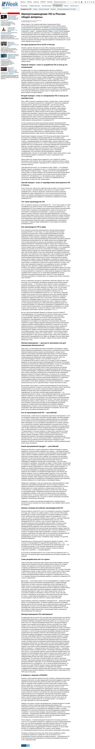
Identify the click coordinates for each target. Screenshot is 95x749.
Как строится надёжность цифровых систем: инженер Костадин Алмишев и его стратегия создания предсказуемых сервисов (10, 70)
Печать (24, 745)
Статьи (35, 9)
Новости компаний (44, 9)
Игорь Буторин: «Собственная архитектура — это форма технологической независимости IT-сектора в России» (9, 30)
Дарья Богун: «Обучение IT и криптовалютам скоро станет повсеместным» (10, 45)
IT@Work (43, 2)
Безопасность (74, 6)
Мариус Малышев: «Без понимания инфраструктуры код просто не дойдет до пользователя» (9, 18)
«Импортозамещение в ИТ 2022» (66, 9)
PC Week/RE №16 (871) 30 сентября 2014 (31, 20)
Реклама (49, 2)
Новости (23, 2)
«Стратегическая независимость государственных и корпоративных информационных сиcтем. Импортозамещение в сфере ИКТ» (44, 29)
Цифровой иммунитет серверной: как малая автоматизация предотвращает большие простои (10, 57)
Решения (53, 9)
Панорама (4, 13)
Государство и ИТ (6, 8)
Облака (66, 6)
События (36, 2)
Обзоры (29, 2)
